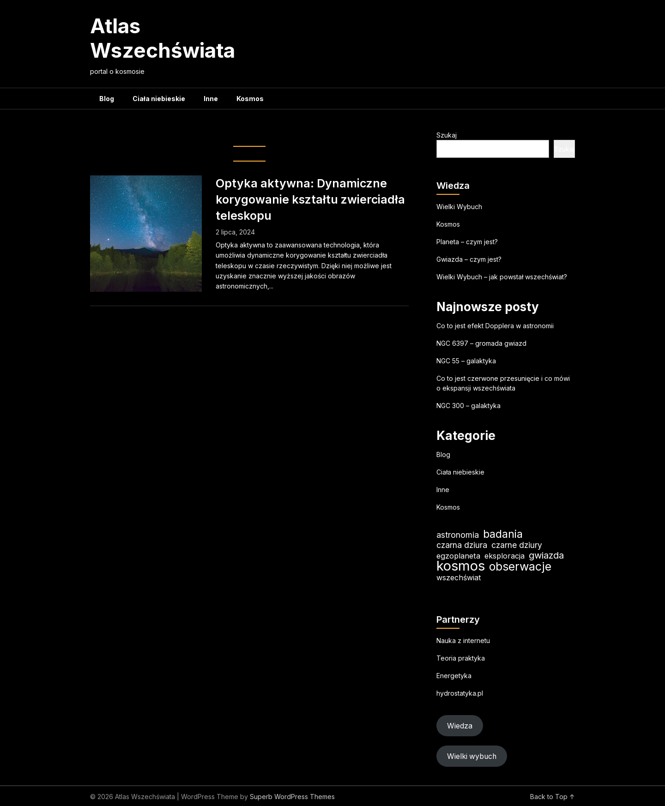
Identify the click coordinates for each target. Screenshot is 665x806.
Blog (106, 98)
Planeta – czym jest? (467, 242)
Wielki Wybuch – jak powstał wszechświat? (501, 277)
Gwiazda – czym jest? (469, 259)
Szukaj (446, 135)
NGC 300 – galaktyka (468, 405)
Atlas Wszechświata (162, 38)
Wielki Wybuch (459, 207)
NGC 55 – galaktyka (466, 361)
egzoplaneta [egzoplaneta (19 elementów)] (458, 555)
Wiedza (459, 726)
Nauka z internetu (463, 640)
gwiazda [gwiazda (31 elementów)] (546, 555)
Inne (211, 98)
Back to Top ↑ (552, 796)
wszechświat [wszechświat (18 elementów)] (458, 577)
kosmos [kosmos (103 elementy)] (460, 566)
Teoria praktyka (460, 658)
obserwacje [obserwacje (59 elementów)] (520, 566)
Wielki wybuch (471, 756)
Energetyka (454, 676)
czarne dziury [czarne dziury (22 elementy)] (516, 545)
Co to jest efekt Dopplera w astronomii (495, 326)
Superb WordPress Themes (292, 796)
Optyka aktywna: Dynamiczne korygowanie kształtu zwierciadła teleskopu (310, 199)
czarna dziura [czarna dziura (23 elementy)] (461, 545)
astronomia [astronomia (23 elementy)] (457, 535)
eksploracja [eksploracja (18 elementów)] (504, 555)
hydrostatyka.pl (459, 693)
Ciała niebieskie (159, 98)
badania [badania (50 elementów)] (503, 534)
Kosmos (250, 98)
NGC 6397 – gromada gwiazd (481, 343)
